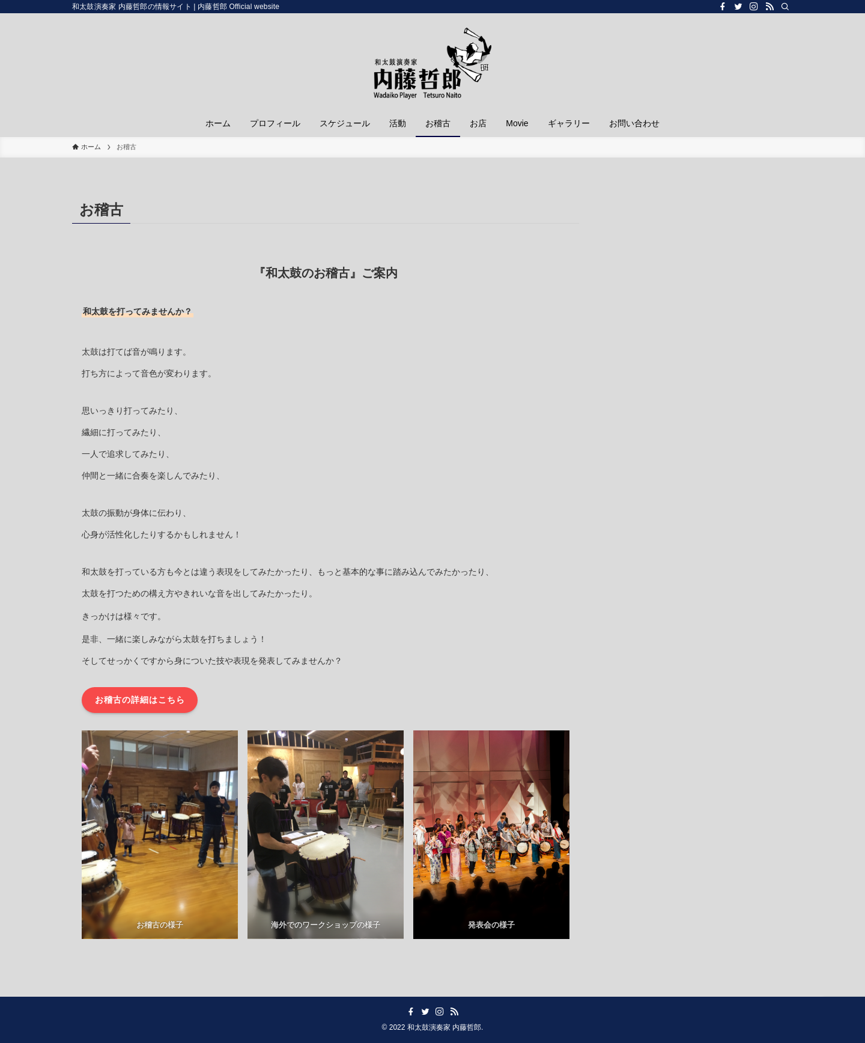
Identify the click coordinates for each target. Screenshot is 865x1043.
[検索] (785, 6)
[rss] (769, 6)
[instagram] (754, 6)
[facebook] (722, 6)
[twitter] (738, 6)
